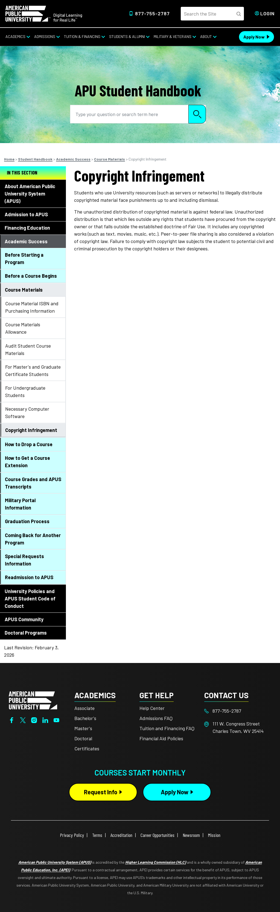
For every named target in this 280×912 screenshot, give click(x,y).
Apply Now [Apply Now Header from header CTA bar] (254, 36)
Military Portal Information (20, 504)
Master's (83, 728)
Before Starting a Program (24, 258)
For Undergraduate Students (25, 391)
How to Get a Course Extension (27, 461)
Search (197, 114)
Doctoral (83, 738)
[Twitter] (23, 719)
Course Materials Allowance (22, 328)
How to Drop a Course (28, 444)
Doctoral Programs (26, 633)
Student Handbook (35, 159)
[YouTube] (56, 719)
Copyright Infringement (31, 430)
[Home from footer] (33, 700)
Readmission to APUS (29, 577)
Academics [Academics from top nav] (15, 36)
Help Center (152, 708)
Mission (214, 835)
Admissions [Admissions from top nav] (44, 36)
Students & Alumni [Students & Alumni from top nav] (127, 36)
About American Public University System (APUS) (30, 193)
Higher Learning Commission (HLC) (155, 862)
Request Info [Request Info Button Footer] (100, 791)
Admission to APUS (26, 214)
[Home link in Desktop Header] (43, 13)
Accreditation (121, 835)
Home (9, 159)
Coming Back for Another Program (33, 539)
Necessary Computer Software (27, 412)
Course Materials (109, 159)
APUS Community (24, 619)
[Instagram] (34, 719)
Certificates (86, 748)
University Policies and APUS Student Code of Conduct (30, 598)
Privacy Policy (72, 835)
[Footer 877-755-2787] (236, 711)
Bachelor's (85, 718)
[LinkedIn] (45, 719)
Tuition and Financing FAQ (166, 728)
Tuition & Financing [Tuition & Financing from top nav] (82, 36)
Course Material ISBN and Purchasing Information (32, 307)
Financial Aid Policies (161, 738)
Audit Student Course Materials (28, 349)
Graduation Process (27, 521)
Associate (84, 708)
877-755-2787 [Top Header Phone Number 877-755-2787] (152, 13)
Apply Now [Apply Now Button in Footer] (174, 791)
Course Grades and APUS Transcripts (33, 483)
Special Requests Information (24, 560)
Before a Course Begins (31, 276)
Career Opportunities (157, 835)
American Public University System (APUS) (54, 862)
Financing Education (27, 228)
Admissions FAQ (156, 718)
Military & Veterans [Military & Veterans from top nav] (172, 36)
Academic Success (73, 159)
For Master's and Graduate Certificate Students (33, 370)
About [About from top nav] (206, 36)
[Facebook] (11, 719)
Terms (97, 835)
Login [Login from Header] (267, 13)
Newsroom (191, 835)
